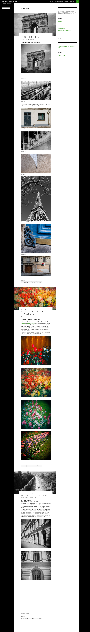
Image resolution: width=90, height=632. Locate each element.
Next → (46, 624)
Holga (24, 309)
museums (23, 323)
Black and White (26, 493)
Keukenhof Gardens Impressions (32, 312)
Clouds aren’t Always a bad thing (64, 26)
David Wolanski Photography (9, 1)
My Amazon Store (61, 55)
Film (31, 493)
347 (41, 624)
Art (22, 309)
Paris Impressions (30, 37)
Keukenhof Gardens (31, 323)
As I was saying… (61, 23)
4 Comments (31, 39)
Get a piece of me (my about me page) (61, 1)
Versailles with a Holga (34, 495)
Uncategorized (24, 34)
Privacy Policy (72, 1)
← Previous (24, 624)
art (49, 321)
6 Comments (33, 497)
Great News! (60, 21)
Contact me (51, 1)
